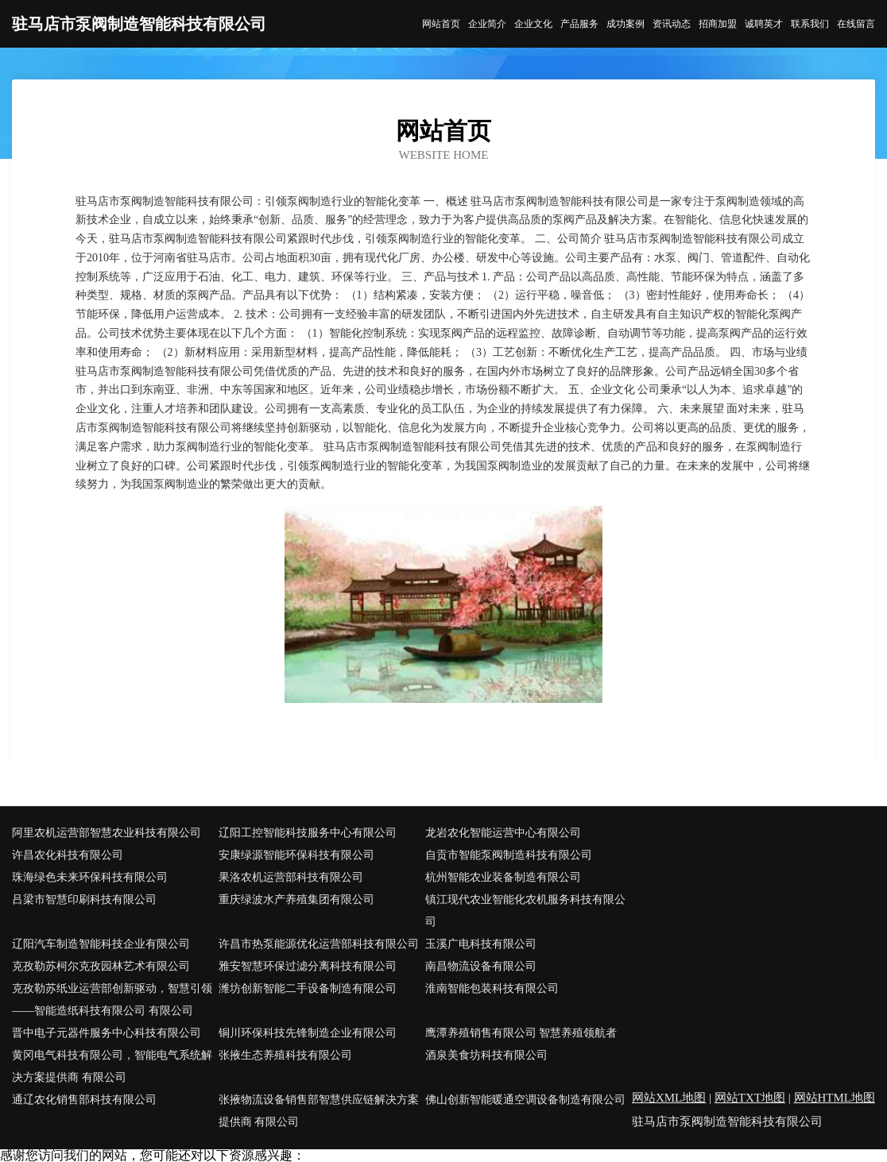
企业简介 (487, 24)
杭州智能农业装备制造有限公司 (503, 877)
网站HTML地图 (835, 1097)
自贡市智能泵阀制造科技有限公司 (508, 855)
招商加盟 (718, 24)
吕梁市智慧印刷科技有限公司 (84, 899)
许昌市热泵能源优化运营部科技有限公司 (319, 944)
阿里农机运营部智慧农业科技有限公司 (106, 833)
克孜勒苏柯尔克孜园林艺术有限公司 (101, 966)
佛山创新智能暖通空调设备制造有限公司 (525, 1100)
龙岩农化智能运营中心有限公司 (503, 833)
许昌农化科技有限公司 (67, 855)
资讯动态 (672, 24)
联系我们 (810, 24)
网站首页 (441, 24)
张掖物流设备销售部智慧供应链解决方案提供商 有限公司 (319, 1111)
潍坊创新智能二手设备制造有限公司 (308, 988)
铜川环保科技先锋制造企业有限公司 (308, 1033)
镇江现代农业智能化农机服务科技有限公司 (525, 911)
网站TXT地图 (750, 1097)
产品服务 (579, 24)
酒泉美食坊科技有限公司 (486, 1055)
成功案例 (625, 24)
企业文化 (533, 24)
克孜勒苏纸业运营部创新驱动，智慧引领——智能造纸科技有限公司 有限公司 (112, 999)
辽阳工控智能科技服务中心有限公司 (308, 833)
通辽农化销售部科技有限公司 (84, 1100)
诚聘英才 (764, 24)
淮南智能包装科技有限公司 (492, 988)
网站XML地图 (669, 1097)
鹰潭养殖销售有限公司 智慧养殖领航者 (521, 1033)
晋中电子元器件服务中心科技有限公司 (106, 1033)
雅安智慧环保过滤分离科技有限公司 (308, 966)
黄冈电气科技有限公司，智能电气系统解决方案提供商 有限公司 (112, 1066)
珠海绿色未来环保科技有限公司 (90, 877)
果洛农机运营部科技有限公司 (291, 877)
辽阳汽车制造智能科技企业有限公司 (101, 944)
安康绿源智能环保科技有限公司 (296, 855)
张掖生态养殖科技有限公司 (285, 1055)
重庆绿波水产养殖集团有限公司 (296, 899)
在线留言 (856, 24)
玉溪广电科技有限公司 (480, 944)
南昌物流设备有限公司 (480, 966)
